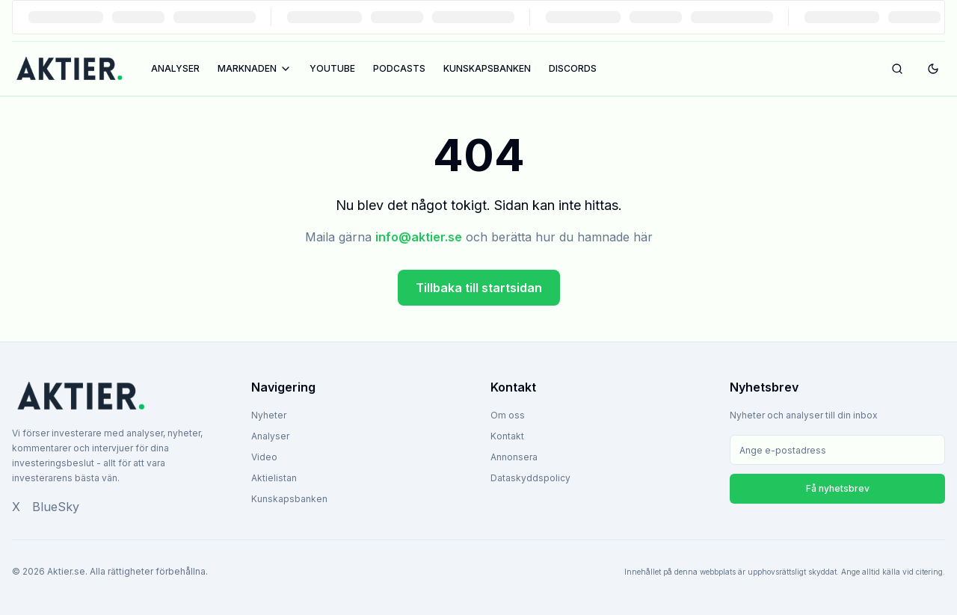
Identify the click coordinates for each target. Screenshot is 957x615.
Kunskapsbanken (289, 498)
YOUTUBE (332, 68)
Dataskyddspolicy (530, 477)
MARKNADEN (255, 69)
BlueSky (55, 506)
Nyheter (268, 415)
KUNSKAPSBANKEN (487, 68)
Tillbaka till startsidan (479, 287)
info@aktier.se (418, 236)
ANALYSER (175, 68)
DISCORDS (573, 68)
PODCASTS (399, 68)
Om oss (507, 415)
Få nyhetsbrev (838, 488)
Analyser (270, 436)
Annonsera (514, 457)
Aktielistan (274, 477)
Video (264, 457)
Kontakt (507, 436)
